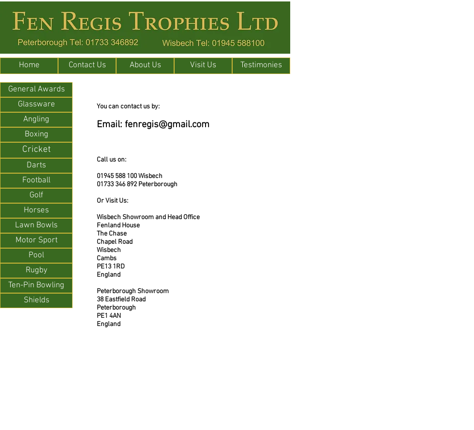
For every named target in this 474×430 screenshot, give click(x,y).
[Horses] (36, 210)
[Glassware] (36, 104)
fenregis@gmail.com (167, 125)
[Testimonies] (261, 66)
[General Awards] (36, 89)
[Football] (36, 180)
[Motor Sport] (36, 240)
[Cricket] (36, 150)
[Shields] (36, 300)
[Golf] (36, 195)
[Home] (29, 66)
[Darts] (36, 165)
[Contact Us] (87, 66)
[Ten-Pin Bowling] (36, 285)
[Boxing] (36, 134)
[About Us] (145, 66)
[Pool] (36, 255)
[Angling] (36, 119)
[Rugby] (36, 270)
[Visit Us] (203, 66)
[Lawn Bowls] (36, 225)
